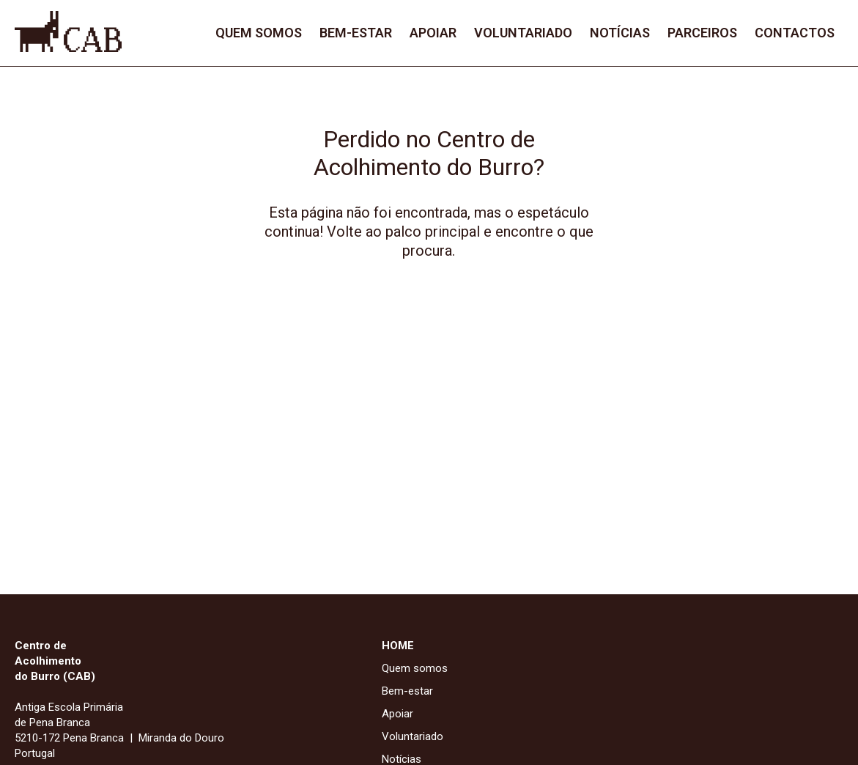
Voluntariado (523, 32)
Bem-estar (355, 32)
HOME (398, 645)
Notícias (620, 32)
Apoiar (433, 32)
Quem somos (258, 32)
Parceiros (702, 32)
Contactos (795, 32)
